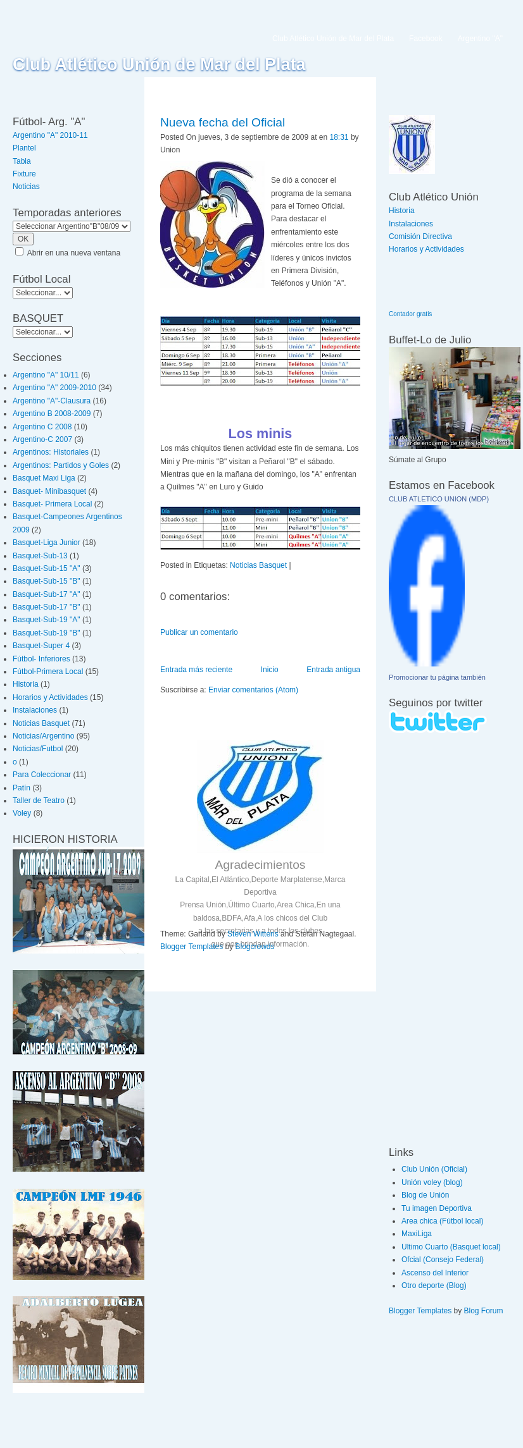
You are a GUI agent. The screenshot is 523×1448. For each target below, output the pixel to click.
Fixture (24, 173)
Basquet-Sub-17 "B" (46, 607)
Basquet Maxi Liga (44, 478)
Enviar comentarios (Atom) (253, 689)
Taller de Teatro (39, 800)
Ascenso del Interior (435, 1272)
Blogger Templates (191, 946)
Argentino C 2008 (42, 426)
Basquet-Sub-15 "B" (46, 581)
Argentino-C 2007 (42, 439)
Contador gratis (410, 313)
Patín (21, 787)
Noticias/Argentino (43, 736)
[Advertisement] (427, 939)
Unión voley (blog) (432, 1182)
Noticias (26, 186)
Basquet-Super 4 (41, 645)
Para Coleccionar (42, 774)
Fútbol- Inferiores (41, 658)
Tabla (22, 161)
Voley (22, 813)
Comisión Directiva (420, 236)
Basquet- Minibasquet (49, 491)
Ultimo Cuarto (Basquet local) (451, 1246)
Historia (26, 684)
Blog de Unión (425, 1195)
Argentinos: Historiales (51, 452)
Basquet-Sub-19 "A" (46, 619)
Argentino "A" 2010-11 (50, 135)
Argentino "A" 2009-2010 (54, 387)
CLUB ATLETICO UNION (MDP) (439, 499)
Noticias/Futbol (38, 748)
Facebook (426, 38)
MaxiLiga (416, 1233)
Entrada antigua (333, 669)
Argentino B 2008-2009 (52, 413)
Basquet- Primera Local (52, 504)
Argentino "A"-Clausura (52, 400)
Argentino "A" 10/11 (46, 375)
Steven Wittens (253, 934)
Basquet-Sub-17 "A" (46, 594)
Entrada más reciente (196, 669)
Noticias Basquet (41, 723)
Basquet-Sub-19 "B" (46, 633)
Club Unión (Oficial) (434, 1169)
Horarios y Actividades (50, 697)
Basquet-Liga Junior (46, 542)
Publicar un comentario (199, 632)
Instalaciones (35, 710)
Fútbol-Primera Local (48, 671)
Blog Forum (483, 1310)
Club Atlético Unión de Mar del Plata (159, 64)
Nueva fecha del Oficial (222, 122)
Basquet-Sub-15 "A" (46, 568)
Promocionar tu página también (437, 677)
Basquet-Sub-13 (40, 555)
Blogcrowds (255, 946)
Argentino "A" (480, 38)
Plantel (24, 148)
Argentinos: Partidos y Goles (61, 465)
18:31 (339, 137)
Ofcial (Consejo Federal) (442, 1259)
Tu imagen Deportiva (436, 1208)
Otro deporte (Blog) (434, 1285)
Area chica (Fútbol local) (442, 1221)
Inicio (270, 669)
